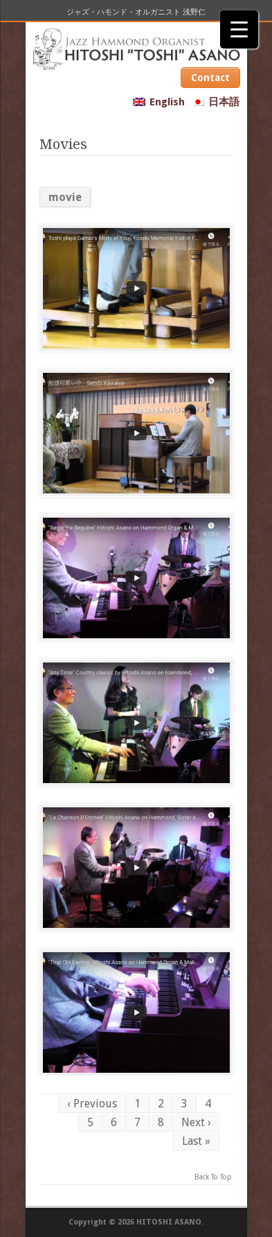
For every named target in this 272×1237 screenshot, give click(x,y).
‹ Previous (92, 1103)
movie (65, 197)
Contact (210, 77)
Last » (196, 1141)
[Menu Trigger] (239, 29)
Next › (196, 1122)
